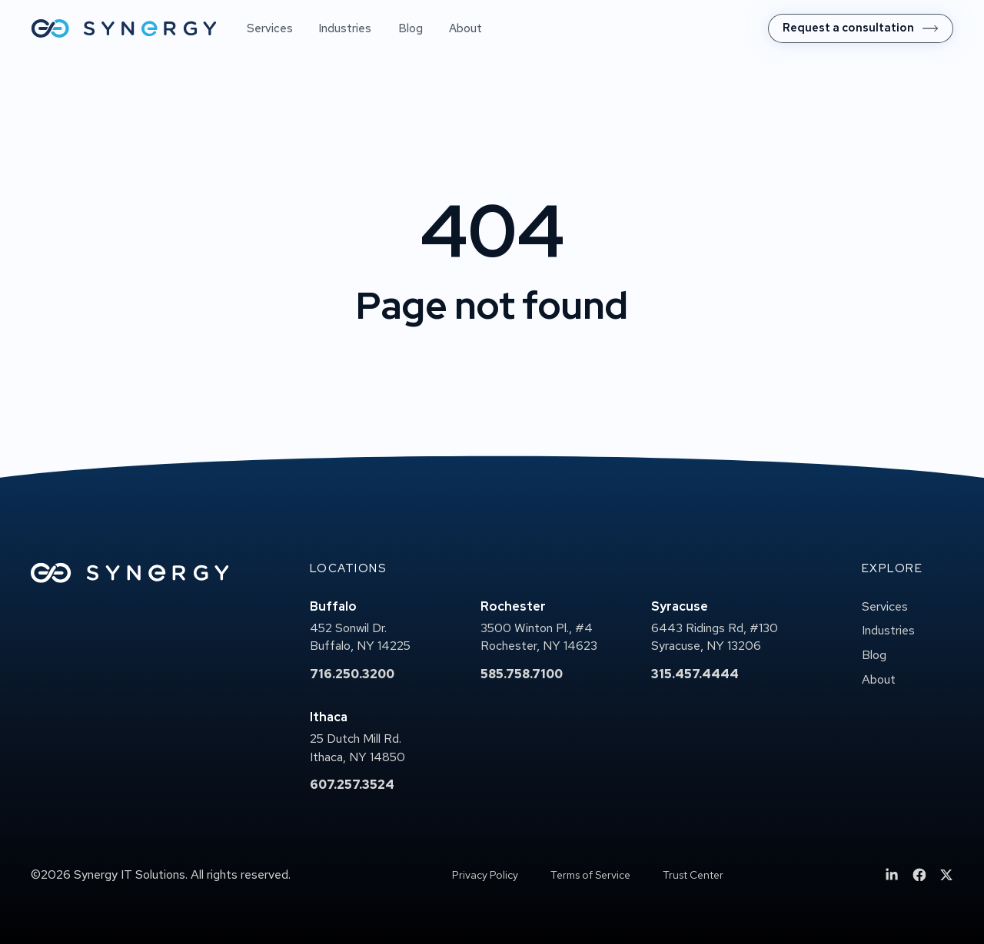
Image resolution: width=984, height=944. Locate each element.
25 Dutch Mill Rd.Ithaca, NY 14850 (357, 747)
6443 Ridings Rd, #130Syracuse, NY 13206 (714, 637)
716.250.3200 (352, 674)
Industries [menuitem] (345, 28)
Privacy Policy (485, 875)
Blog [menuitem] (410, 28)
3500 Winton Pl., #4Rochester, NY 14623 (538, 637)
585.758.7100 (521, 674)
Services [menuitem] (270, 28)
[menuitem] (860, 28)
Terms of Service (590, 875)
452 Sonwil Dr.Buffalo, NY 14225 (360, 637)
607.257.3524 (352, 785)
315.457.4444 (695, 674)
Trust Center (693, 875)
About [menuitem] (465, 28)
